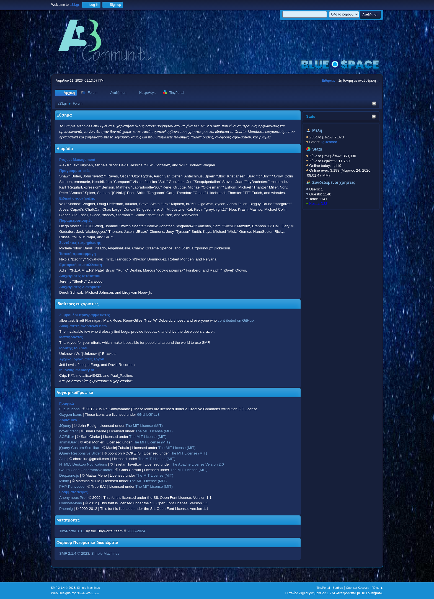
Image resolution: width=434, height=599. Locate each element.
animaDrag (68, 442)
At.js (62, 459)
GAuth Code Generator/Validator (85, 470)
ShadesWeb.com (88, 593)
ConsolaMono (70, 503)
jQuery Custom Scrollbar (79, 448)
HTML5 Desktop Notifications (83, 464)
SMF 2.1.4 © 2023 (74, 553)
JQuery (65, 426)
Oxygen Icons (70, 414)
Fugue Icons (69, 409)
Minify (64, 481)
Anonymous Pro (72, 497)
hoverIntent (68, 431)
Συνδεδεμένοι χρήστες (333, 182)
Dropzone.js (69, 475)
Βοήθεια (337, 587)
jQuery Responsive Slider (80, 453)
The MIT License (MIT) (144, 426)
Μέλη (317, 130)
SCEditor (66, 437)
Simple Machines (105, 553)
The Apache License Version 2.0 (197, 464)
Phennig (66, 509)
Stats (310, 116)
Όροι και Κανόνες (357, 587)
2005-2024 (136, 531)
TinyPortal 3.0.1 (72, 531)
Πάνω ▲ (377, 587)
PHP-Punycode (71, 486)
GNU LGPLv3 (148, 414)
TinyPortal (323, 587)
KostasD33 (318, 204)
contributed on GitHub (236, 320)
